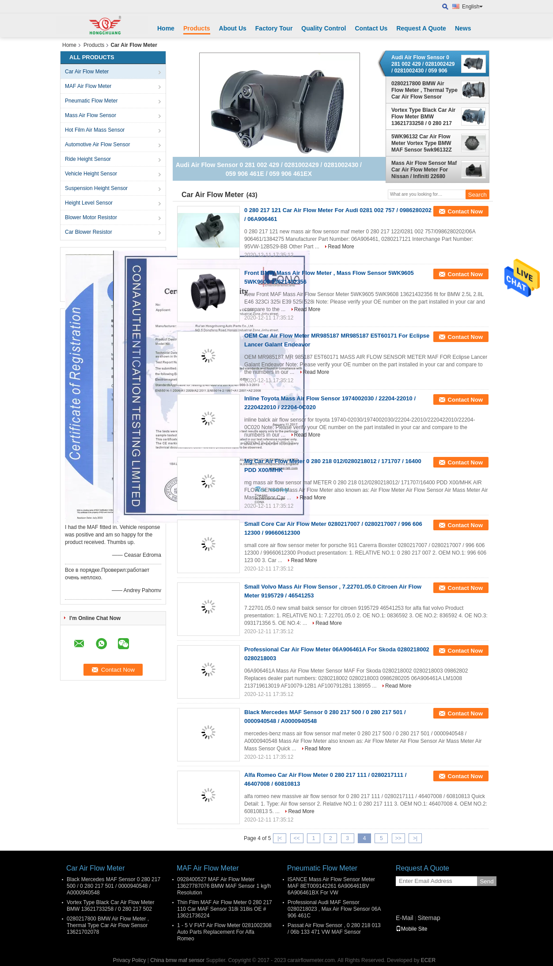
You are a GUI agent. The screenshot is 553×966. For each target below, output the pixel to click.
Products (196, 28)
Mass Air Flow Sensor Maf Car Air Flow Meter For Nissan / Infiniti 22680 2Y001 (424, 169)
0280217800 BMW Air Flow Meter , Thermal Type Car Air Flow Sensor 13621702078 (424, 90)
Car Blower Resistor (88, 232)
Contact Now (465, 211)
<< (297, 838)
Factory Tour (274, 28)
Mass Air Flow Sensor (90, 115)
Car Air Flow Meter (87, 71)
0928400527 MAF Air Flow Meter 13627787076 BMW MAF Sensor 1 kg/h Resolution (224, 886)
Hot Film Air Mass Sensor (95, 130)
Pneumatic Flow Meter (91, 101)
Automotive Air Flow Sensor (97, 144)
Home (165, 28)
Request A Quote (421, 28)
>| (415, 838)
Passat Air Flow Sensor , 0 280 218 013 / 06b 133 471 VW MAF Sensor (334, 928)
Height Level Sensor (89, 203)
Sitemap (428, 917)
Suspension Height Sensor (96, 188)
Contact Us (371, 28)
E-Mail (404, 917)
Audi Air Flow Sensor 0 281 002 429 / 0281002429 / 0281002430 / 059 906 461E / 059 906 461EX (423, 64)
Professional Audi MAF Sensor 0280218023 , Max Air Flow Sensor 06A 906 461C (334, 909)
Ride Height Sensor (88, 159)
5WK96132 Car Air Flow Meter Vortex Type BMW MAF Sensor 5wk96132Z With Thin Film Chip (421, 143)
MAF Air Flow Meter (88, 86)
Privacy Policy (129, 960)
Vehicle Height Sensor (91, 174)
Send (486, 881)
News (463, 28)
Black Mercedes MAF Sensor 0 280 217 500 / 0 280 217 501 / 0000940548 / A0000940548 (113, 886)
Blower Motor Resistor (91, 217)
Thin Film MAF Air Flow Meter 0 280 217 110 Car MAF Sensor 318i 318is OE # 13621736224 (224, 909)
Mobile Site (411, 929)
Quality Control (323, 28)
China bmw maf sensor (177, 960)
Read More (341, 246)
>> (398, 838)
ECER (428, 960)
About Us (232, 28)
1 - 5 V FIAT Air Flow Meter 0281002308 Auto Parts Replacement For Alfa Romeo (224, 932)
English (472, 7)
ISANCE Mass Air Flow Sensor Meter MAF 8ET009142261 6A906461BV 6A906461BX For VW (331, 886)
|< (279, 838)
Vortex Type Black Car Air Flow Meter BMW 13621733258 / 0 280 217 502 (423, 116)
